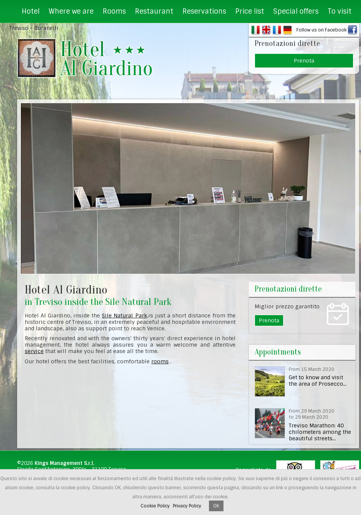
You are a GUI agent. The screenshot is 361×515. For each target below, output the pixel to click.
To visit (340, 11)
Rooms (114, 11)
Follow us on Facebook (321, 30)
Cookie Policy (155, 506)
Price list (249, 11)
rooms (160, 361)
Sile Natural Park (124, 315)
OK (216, 506)
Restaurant (154, 11)
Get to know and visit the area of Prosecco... (318, 380)
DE (287, 30)
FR (277, 30)
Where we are (71, 11)
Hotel (31, 11)
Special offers (295, 11)
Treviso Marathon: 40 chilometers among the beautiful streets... (320, 432)
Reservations (204, 11)
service (34, 351)
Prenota (304, 60)
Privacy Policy (187, 506)
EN (266, 30)
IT (255, 30)
